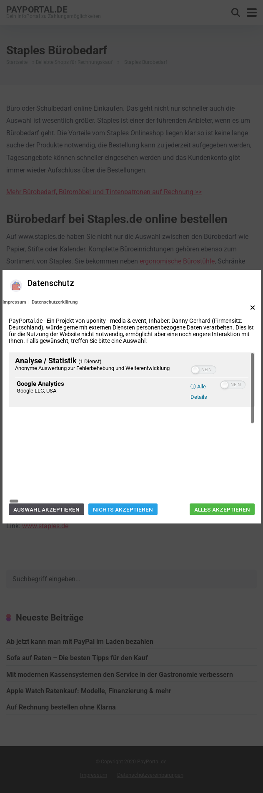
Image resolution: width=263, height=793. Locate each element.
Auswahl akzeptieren (46, 462)
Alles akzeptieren (222, 462)
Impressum (14, 349)
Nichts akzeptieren (123, 462)
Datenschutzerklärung (55, 349)
